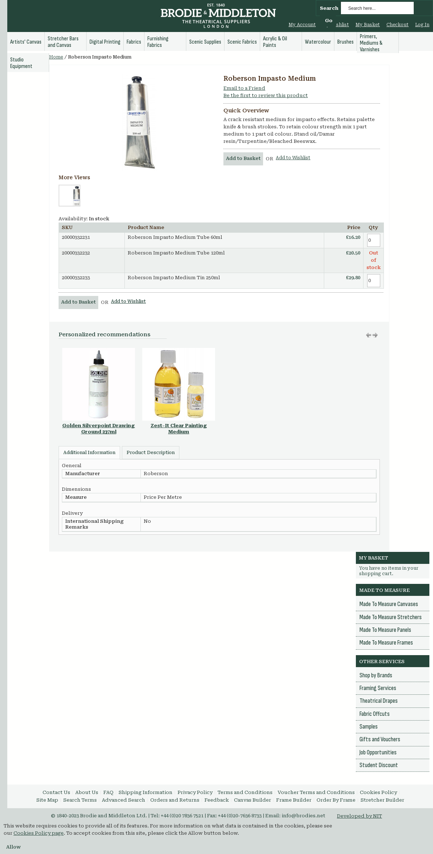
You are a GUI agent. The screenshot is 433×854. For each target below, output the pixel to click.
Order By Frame (336, 800)
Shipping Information (145, 792)
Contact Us (56, 792)
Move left (375, 335)
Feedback (216, 800)
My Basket (367, 24)
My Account (302, 24)
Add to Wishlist (293, 157)
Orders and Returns (174, 800)
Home (56, 57)
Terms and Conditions (245, 792)
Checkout (397, 24)
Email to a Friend (244, 88)
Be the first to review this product (265, 95)
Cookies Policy (378, 792)
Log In (422, 24)
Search (329, 8)
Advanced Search (123, 800)
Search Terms (80, 800)
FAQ (108, 792)
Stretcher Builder (382, 800)
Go (329, 20)
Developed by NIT (359, 816)
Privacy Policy (195, 792)
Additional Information (89, 452)
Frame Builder (293, 800)
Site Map (47, 800)
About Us (86, 792)
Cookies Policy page (38, 833)
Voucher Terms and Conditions (316, 792)
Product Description (151, 452)
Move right (369, 335)
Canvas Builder (252, 800)
